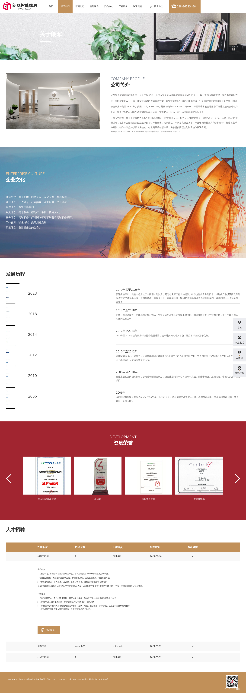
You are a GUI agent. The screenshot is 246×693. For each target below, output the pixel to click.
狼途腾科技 (103, 679)
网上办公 (158, 6)
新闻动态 (80, 6)
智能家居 (94, 6)
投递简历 (50, 630)
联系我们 (137, 6)
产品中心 (108, 6)
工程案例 (123, 6)
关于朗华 (65, 6)
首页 (51, 6)
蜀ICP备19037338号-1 (79, 679)
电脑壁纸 (93, 679)
